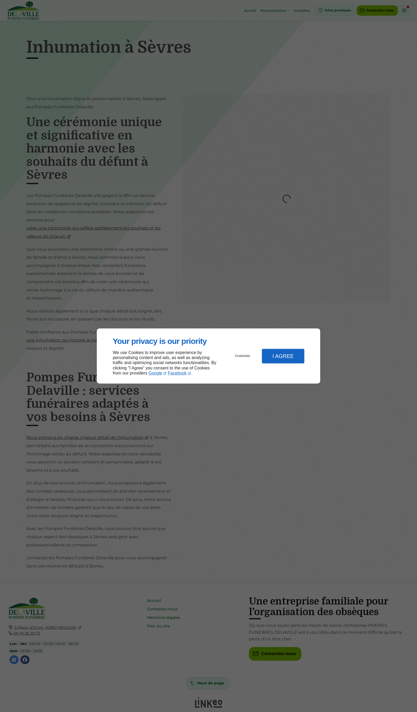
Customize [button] (242, 356)
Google (155, 373)
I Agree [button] (283, 356)
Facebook (177, 373)
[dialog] (208, 356)
